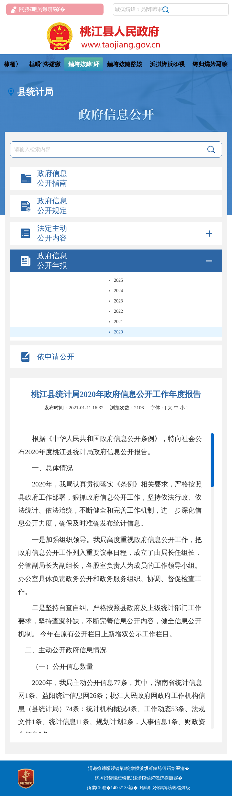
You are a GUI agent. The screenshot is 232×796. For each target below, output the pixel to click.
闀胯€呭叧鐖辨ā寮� (38, 9)
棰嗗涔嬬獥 (45, 64)
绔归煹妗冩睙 (210, 64)
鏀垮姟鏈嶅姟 (124, 64)
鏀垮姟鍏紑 (84, 64)
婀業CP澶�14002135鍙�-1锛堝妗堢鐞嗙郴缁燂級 (138, 787)
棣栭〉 (12, 64)
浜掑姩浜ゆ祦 (167, 64)
